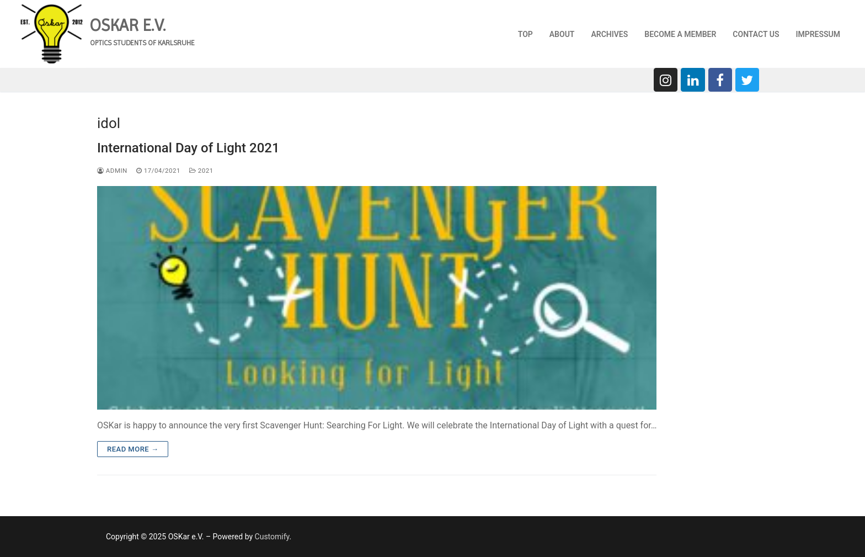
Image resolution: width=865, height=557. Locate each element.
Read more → (132, 449)
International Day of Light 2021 (188, 148)
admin (112, 170)
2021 (201, 170)
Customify (272, 536)
